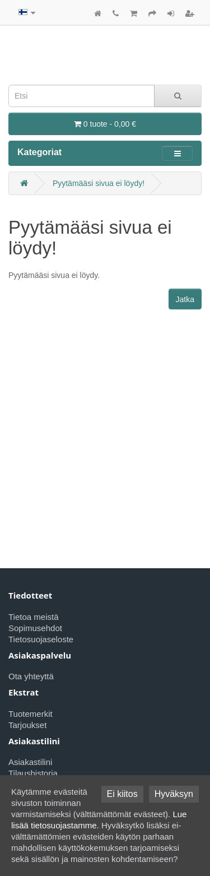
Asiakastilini (30, 762)
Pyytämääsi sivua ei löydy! (98, 183)
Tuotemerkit (30, 714)
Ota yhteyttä (31, 676)
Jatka (185, 299)
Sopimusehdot (35, 628)
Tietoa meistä (33, 617)
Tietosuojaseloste (40, 639)
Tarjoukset (27, 725)
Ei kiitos (122, 794)
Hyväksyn (174, 794)
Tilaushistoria (33, 773)
